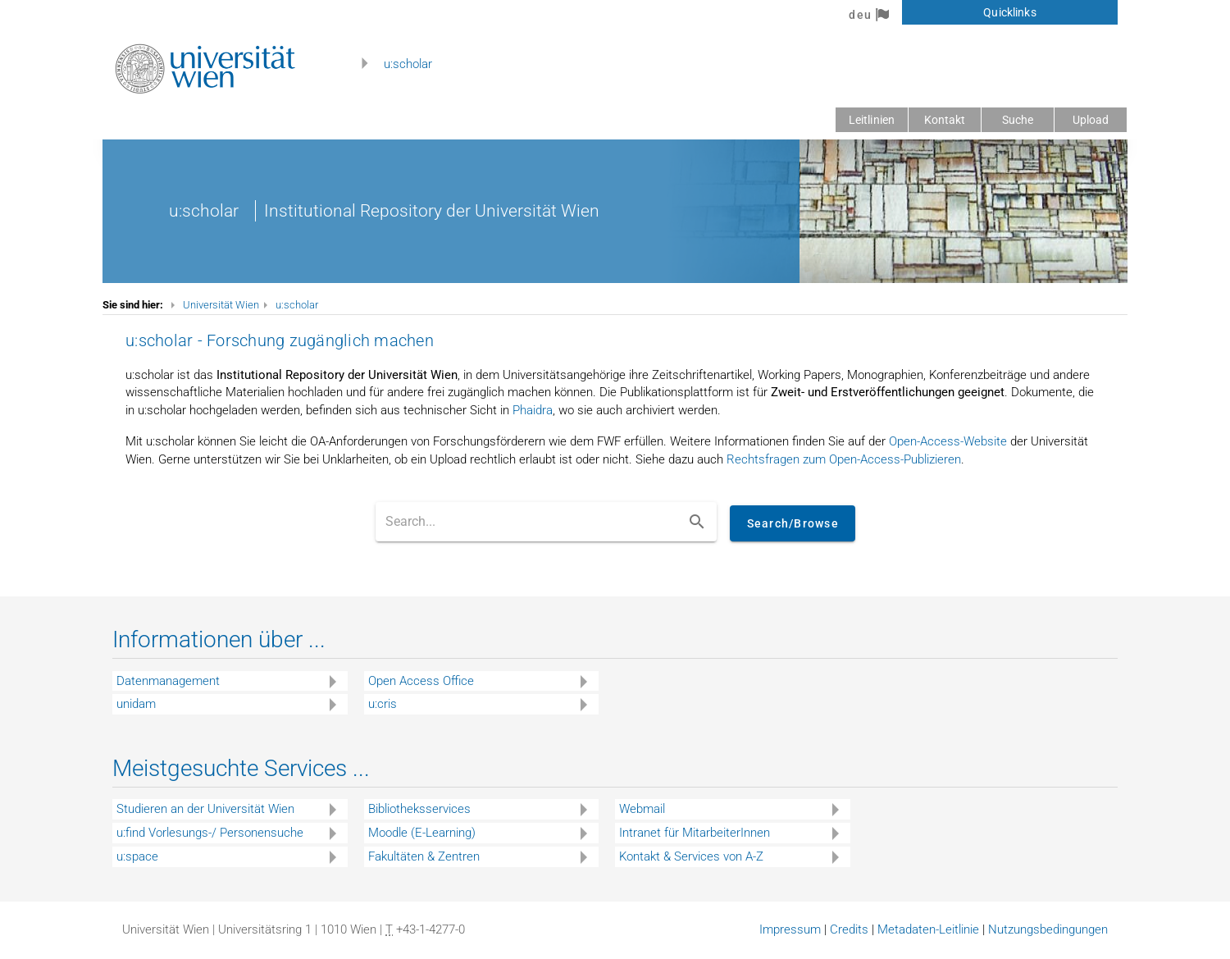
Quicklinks (1009, 12)
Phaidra (532, 410)
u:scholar (408, 64)
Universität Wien (221, 305)
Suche (1018, 119)
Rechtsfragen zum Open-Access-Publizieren (844, 459)
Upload (1091, 119)
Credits (849, 929)
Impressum (790, 929)
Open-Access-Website (948, 441)
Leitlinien (872, 119)
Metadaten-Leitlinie (928, 929)
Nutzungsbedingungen (1048, 929)
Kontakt (945, 119)
